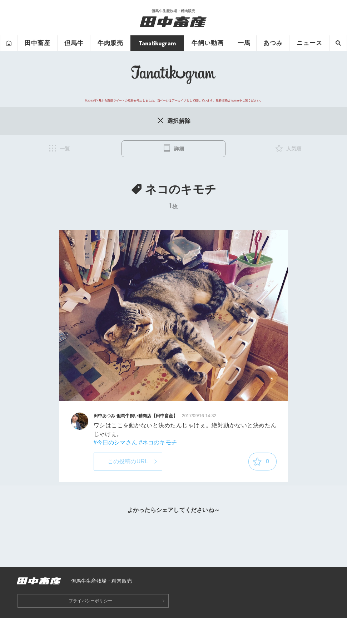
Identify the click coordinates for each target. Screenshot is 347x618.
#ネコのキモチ (158, 442)
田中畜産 (37, 43)
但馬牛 (74, 43)
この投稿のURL (128, 461)
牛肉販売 (110, 43)
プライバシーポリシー (90, 600)
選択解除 (173, 120)
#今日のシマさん (116, 442)
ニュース (309, 43)
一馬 (244, 43)
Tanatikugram (157, 43)
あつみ (273, 43)
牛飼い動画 (208, 43)
